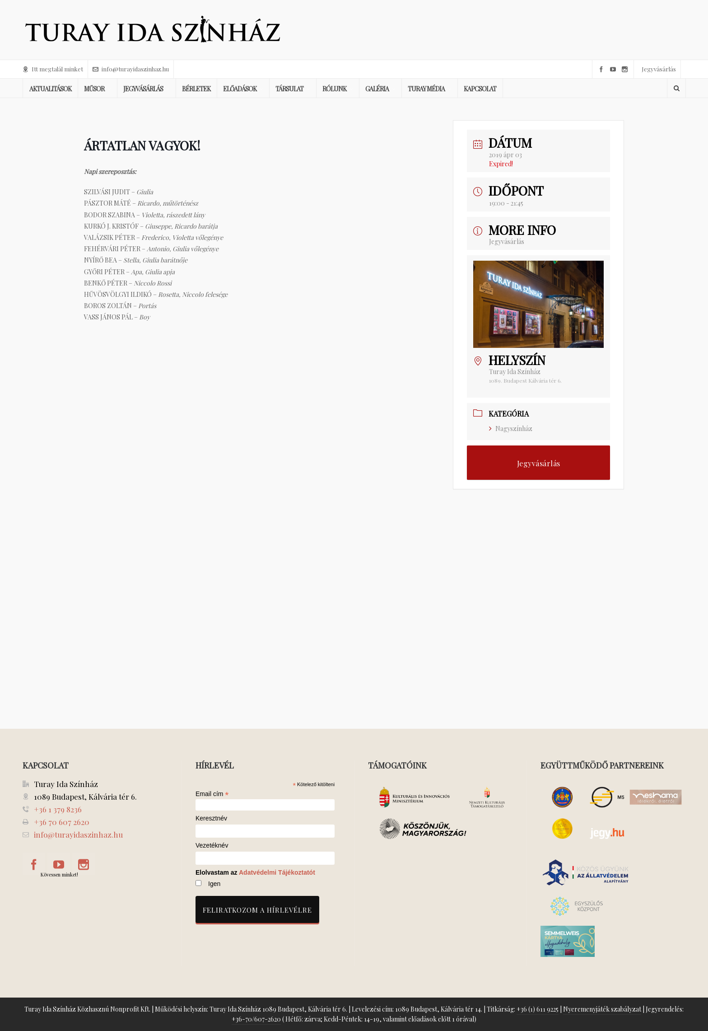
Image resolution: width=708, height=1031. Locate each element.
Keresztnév (211, 818)
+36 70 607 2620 (61, 822)
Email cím (212, 794)
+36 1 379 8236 (58, 809)
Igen (214, 883)
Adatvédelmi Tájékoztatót (277, 872)
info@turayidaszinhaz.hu (131, 69)
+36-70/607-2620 (256, 1019)
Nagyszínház (510, 428)
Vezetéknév (212, 845)
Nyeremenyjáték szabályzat (602, 1009)
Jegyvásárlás (659, 69)
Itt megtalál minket (53, 69)
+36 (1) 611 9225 (538, 1009)
